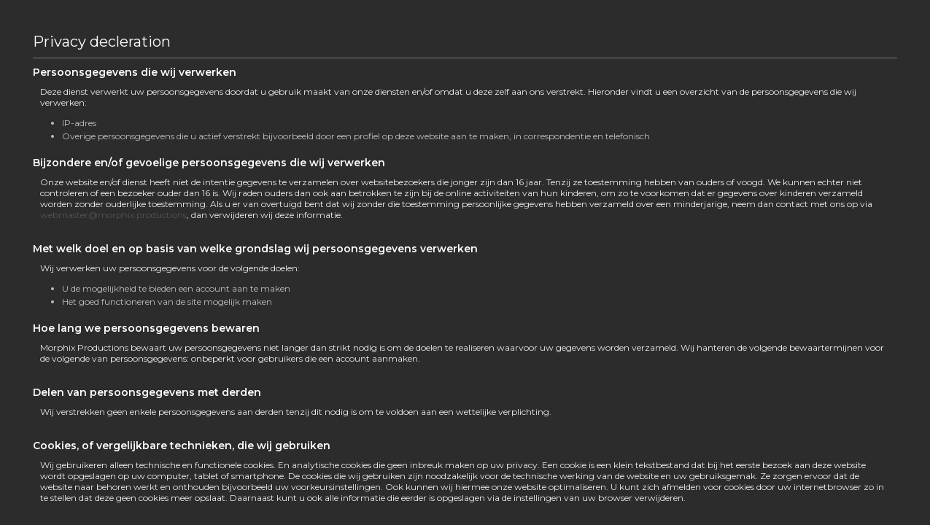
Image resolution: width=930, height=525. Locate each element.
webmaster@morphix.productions (113, 214)
